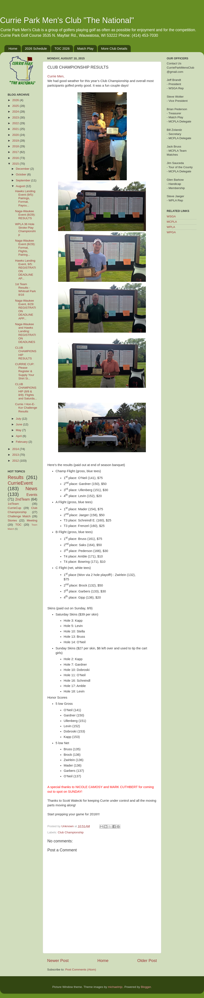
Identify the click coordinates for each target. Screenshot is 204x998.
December (23, 168)
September (23, 180)
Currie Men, (55, 76)
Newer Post (58, 960)
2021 (16, 129)
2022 (16, 123)
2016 (16, 158)
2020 (16, 135)
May (19, 430)
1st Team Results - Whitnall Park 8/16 (25, 289)
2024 (16, 111)
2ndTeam (22, 499)
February (22, 441)
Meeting (32, 520)
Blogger (146, 987)
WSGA (171, 216)
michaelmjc (115, 987)
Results (15, 477)
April (19, 436)
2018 (16, 146)
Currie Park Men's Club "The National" (67, 20)
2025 (16, 105)
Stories (12, 520)
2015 (16, 163)
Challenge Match (19, 516)
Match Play (85, 48)
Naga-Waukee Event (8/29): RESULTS (25, 214)
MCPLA (172, 221)
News (31, 488)
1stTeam (13, 503)
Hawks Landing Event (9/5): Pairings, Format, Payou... (25, 198)
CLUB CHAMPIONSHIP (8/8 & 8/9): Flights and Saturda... (26, 391)
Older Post (147, 960)
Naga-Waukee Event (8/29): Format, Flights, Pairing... (25, 248)
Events (32, 495)
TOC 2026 (62, 48)
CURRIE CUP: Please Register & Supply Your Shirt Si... (24, 371)
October (21, 174)
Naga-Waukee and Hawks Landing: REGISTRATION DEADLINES (25, 333)
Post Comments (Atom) (80, 969)
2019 (16, 140)
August (21, 186)
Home (13, 48)
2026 (16, 100)
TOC (18, 524)
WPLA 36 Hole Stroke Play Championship (25, 229)
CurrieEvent (20, 483)
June (19, 424)
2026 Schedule (36, 48)
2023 (16, 117)
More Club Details (114, 48)
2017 (16, 152)
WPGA (171, 232)
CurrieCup (14, 508)
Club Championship (71, 832)
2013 (16, 454)
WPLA (171, 227)
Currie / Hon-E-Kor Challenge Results (26, 407)
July (19, 418)
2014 (16, 449)
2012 (16, 460)
